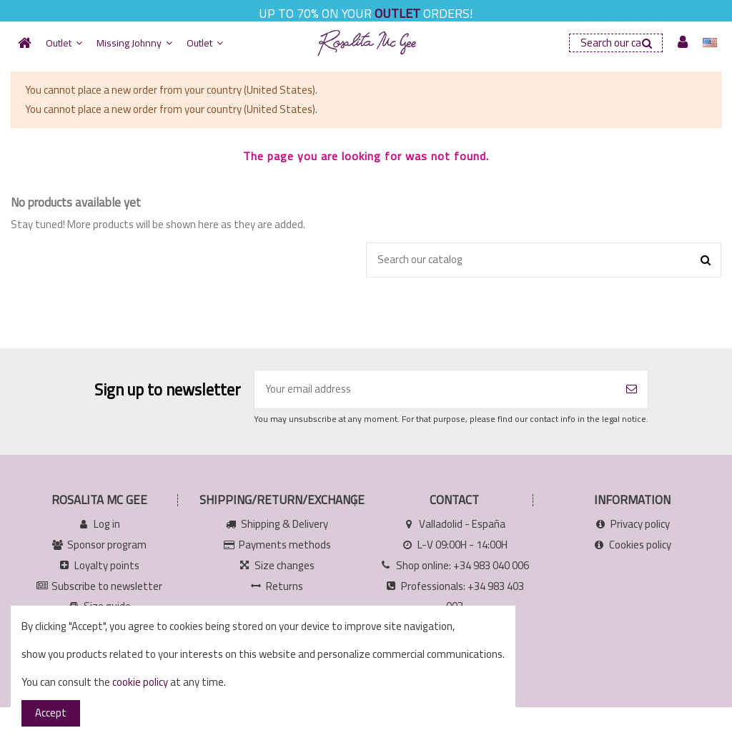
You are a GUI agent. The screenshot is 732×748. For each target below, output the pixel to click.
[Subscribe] (631, 389)
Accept (50, 712)
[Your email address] (434, 389)
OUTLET (397, 13)
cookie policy (140, 681)
